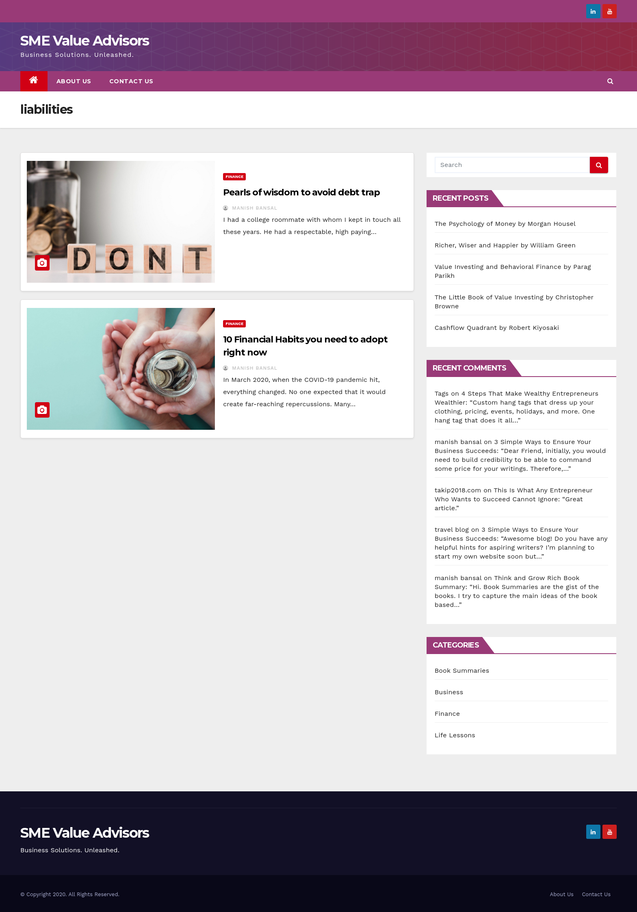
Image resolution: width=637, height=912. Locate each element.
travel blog (452, 529)
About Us (73, 81)
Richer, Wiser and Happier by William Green (505, 245)
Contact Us (131, 81)
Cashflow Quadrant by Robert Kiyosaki (497, 327)
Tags (442, 393)
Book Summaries (462, 670)
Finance (234, 176)
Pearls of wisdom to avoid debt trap (301, 192)
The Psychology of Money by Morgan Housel (505, 223)
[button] (610, 81)
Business (449, 692)
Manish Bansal (250, 208)
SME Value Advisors (84, 40)
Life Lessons (455, 735)
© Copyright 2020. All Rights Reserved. (69, 894)
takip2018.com (458, 490)
